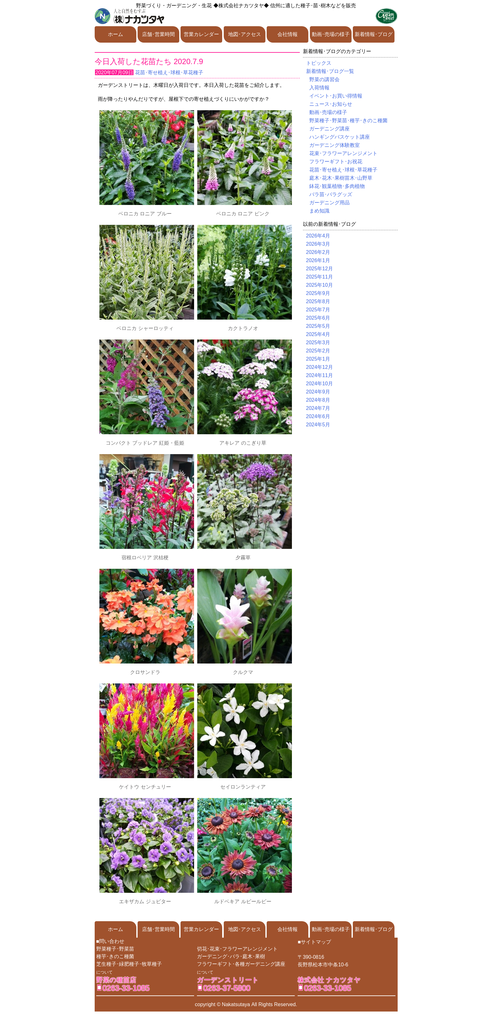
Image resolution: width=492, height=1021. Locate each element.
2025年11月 (319, 276)
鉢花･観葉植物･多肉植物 (337, 186)
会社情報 (287, 34)
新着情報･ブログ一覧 (330, 71)
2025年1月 (318, 359)
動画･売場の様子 (331, 34)
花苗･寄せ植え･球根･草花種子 (169, 72)
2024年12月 (319, 367)
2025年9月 (318, 293)
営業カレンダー (201, 34)
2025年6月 (318, 318)
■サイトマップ (314, 942)
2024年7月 (318, 408)
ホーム (115, 34)
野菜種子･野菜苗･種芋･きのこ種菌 (348, 120)
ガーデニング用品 (329, 202)
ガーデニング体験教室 (334, 145)
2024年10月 (319, 383)
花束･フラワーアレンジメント (343, 153)
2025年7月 (318, 309)
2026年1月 (318, 260)
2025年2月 (318, 350)
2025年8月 (318, 301)
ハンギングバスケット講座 (339, 137)
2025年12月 (319, 268)
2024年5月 (318, 424)
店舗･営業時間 (158, 34)
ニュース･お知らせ (330, 104)
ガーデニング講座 (329, 128)
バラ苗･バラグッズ (330, 194)
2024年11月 (319, 375)
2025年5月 (318, 326)
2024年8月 (318, 400)
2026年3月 (318, 244)
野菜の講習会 (324, 79)
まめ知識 (319, 210)
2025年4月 (318, 334)
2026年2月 (318, 252)
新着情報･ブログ (374, 34)
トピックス (318, 63)
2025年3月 (318, 342)
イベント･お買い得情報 (335, 96)
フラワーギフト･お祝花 (335, 161)
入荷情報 (319, 87)
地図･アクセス (244, 34)
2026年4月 (318, 235)
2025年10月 (319, 285)
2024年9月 (318, 391)
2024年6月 (318, 416)
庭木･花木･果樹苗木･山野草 (340, 178)
